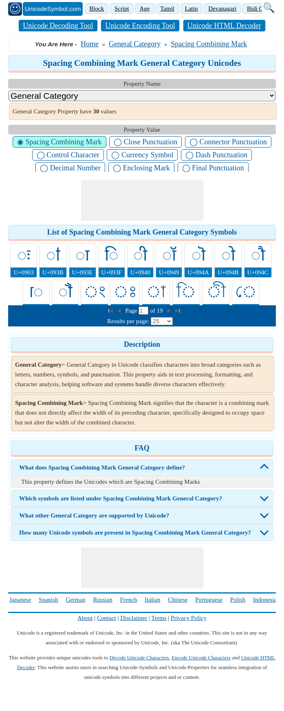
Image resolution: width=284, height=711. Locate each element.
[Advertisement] (142, 200)
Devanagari (222, 8)
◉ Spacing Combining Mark (59, 142)
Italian (152, 599)
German (75, 599)
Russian (102, 599)
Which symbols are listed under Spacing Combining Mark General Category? (120, 498)
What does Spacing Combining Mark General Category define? (102, 467)
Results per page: (128, 321)
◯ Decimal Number (70, 168)
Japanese (20, 599)
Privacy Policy (189, 618)
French (128, 599)
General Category (135, 44)
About (85, 618)
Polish (238, 599)
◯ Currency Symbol (142, 155)
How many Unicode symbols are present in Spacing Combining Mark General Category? (135, 532)
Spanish (48, 599)
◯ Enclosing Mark (141, 168)
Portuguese (208, 599)
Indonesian (266, 599)
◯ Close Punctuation (145, 142)
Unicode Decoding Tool (58, 26)
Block (96, 8)
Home (90, 44)
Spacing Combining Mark (209, 44)
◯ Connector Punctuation (228, 142)
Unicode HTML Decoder (224, 26)
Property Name (142, 83)
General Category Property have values (65, 111)
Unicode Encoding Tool (140, 26)
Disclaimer (133, 618)
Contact (106, 618)
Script (121, 8)
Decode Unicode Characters (139, 657)
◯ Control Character (68, 155)
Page (132, 310)
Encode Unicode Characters (201, 657)
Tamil (167, 8)
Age (145, 8)
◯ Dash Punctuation (216, 155)
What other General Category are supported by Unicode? (94, 515)
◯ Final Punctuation (213, 168)
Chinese (177, 599)
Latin (191, 8)
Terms (158, 618)
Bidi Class (259, 8)
